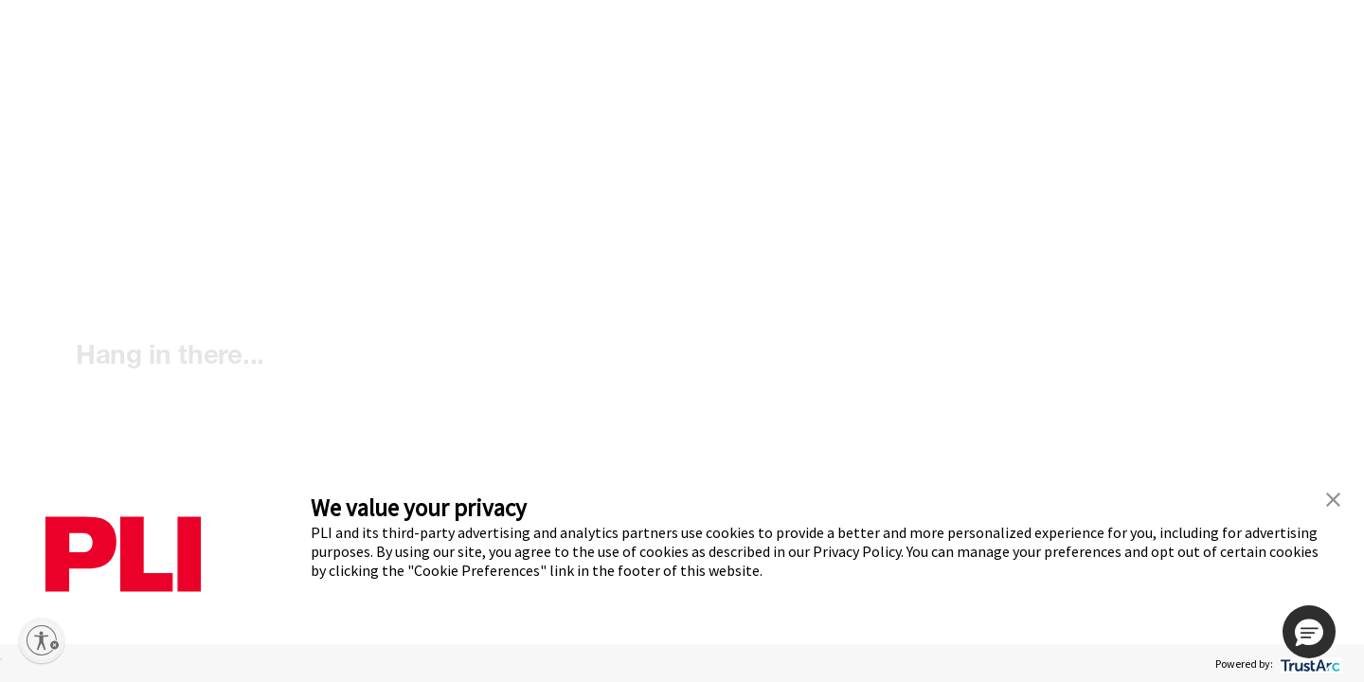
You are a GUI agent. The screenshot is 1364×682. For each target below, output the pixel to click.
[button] (1309, 631)
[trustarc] (1308, 663)
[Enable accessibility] (41, 640)
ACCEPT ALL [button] (1, 659)
